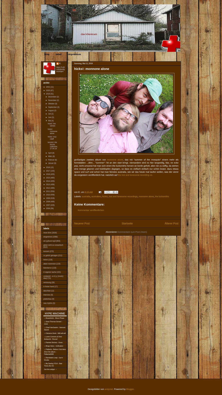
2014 (48, 181)
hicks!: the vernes (52, 125)
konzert (46, 251)
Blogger (130, 389)
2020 (48, 90)
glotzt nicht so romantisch (53, 245)
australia (86, 196)
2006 (48, 208)
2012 (48, 188)
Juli (49, 114)
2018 (48, 167)
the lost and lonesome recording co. (135, 175)
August (51, 110)
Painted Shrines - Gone (54, 342)
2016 (48, 174)
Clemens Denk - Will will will (56, 333)
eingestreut (47, 237)
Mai (50, 121)
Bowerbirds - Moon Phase (55, 318)
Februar (51, 160)
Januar (51, 163)
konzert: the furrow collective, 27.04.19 (53, 145)
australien (96, 196)
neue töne (47, 233)
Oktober (51, 104)
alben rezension (49, 264)
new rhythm (47, 303)
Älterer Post (171, 223)
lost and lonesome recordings (123, 196)
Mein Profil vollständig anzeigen (60, 69)
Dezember (52, 97)
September (52, 107)
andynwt (109, 389)
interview (46, 295)
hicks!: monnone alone (52, 131)
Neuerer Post (82, 223)
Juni (50, 117)
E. (60, 63)
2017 (48, 171)
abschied (46, 291)
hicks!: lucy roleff (52, 138)
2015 (48, 178)
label (58, 54)
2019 (48, 94)
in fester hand (48, 287)
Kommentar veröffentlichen (91, 210)
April (50, 153)
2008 (48, 202)
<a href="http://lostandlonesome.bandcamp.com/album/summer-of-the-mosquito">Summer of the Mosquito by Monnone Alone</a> (126, 183)
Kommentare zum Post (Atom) (132, 232)
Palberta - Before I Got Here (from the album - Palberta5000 (55, 351)
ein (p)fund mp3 (49, 241)
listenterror (47, 268)
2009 (48, 198)
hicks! (105, 196)
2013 (48, 184)
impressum (74, 54)
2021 (48, 87)
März (50, 156)
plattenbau (47, 299)
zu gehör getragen (50, 255)
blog (46, 54)
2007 (48, 205)
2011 (48, 191)
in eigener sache (49, 272)
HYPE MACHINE (55, 313)
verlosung (47, 282)
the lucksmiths (162, 196)
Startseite (127, 223)
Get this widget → (50, 369)
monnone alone (115, 159)
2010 (48, 195)
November (52, 100)
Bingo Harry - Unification (54, 346)
